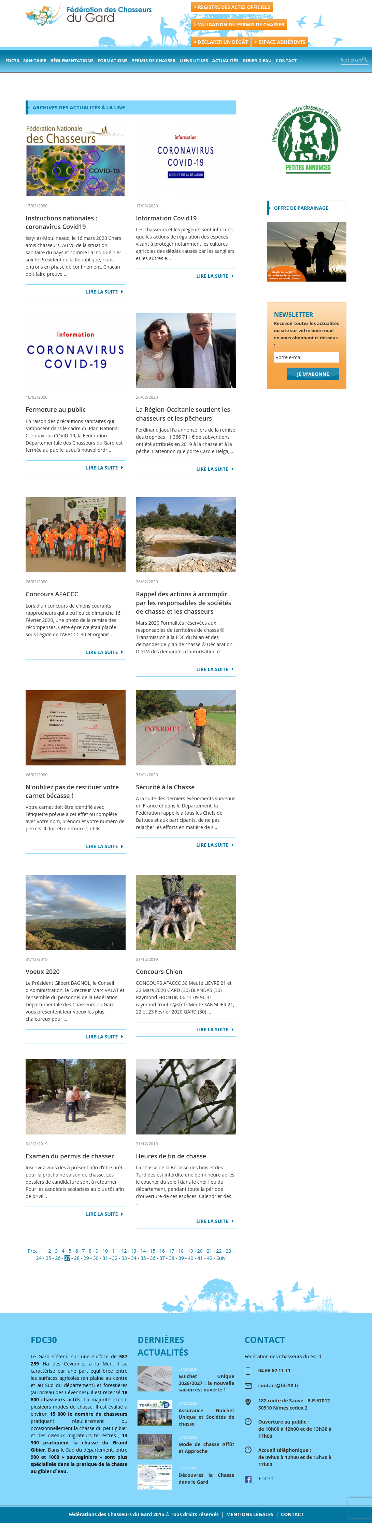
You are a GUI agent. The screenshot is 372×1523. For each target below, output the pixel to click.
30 (96, 1258)
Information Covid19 (166, 218)
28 (77, 1258)
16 (162, 1251)
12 (124, 1251)
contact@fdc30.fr (278, 1385)
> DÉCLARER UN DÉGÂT (221, 42)
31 (105, 1258)
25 (48, 1258)
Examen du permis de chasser (70, 1156)
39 (181, 1258)
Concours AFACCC (52, 594)
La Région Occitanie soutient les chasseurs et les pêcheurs (183, 413)
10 (105, 1251)
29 (86, 1258)
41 (200, 1258)
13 (133, 1251)
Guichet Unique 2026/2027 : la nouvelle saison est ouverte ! (206, 1383)
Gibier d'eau (257, 60)
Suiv (221, 1258)
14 (143, 1251)
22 (218, 1251)
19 (190, 1251)
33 (124, 1258)
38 (171, 1258)
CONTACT (292, 1514)
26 (57, 1258)
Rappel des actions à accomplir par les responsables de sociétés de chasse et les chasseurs (183, 602)
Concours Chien (159, 971)
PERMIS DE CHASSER (153, 60)
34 (134, 1258)
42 (209, 1258)
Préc (33, 1251)
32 (114, 1258)
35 (143, 1258)
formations (112, 60)
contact (286, 60)
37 (162, 1258)
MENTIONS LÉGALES (249, 1514)
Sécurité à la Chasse (165, 787)
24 (39, 1258)
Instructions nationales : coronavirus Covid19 (61, 222)
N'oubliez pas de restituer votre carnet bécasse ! (72, 791)
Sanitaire (34, 60)
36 (152, 1258)
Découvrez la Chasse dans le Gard (206, 1478)
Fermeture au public (56, 409)
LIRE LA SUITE (102, 291)
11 (114, 1251)
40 (191, 1258)
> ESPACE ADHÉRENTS (280, 42)
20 (200, 1251)
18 (181, 1251)
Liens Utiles (194, 60)
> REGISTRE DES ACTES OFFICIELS (232, 7)
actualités (225, 60)
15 (152, 1251)
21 (209, 1251)
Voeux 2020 (43, 971)
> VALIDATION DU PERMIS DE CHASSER (239, 24)
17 (171, 1251)
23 (228, 1251)
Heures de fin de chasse (171, 1156)
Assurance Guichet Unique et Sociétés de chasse (206, 1417)
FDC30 (12, 60)
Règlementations (72, 60)
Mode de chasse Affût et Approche (206, 1447)
